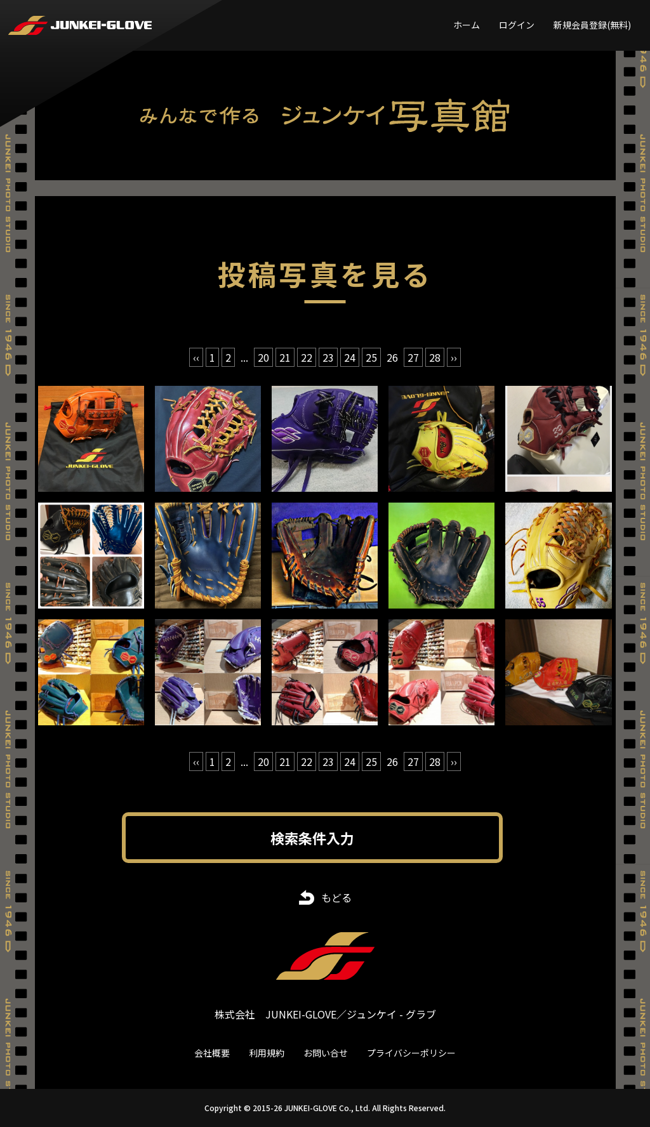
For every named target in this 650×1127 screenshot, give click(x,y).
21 (285, 357)
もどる (336, 897)
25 (371, 357)
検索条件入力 (312, 837)
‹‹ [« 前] (196, 357)
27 (413, 357)
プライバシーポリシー (411, 1052)
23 (328, 357)
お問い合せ (325, 1052)
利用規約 (266, 1052)
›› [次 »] (454, 357)
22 (306, 357)
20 (263, 357)
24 (349, 357)
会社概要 (212, 1052)
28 (435, 357)
